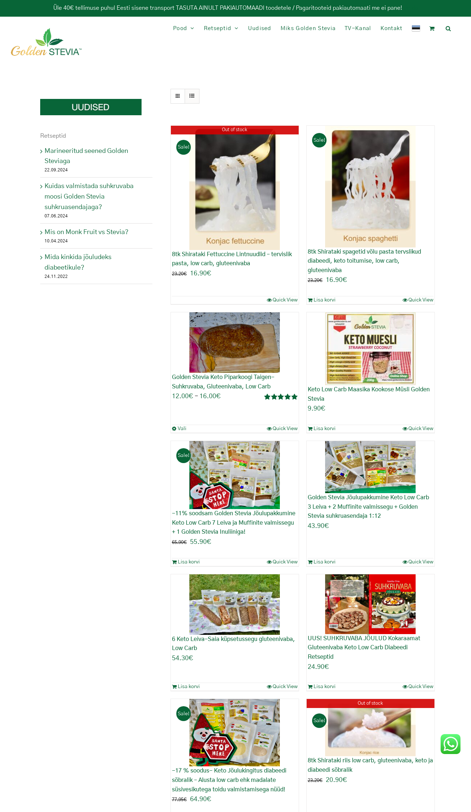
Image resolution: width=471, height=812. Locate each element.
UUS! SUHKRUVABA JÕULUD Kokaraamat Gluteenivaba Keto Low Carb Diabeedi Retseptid (364, 648)
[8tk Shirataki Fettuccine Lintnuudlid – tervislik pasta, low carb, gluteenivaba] (235, 188)
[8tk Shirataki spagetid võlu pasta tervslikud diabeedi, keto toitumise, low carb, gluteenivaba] (370, 186)
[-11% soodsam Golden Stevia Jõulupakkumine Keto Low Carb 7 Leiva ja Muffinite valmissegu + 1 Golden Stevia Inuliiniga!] (235, 475)
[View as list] (192, 96)
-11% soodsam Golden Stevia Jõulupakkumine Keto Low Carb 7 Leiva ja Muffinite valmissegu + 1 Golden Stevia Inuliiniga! (233, 523)
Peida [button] (411, 8)
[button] (448, 28)
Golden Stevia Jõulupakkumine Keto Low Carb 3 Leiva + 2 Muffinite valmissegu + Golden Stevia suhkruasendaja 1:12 (368, 507)
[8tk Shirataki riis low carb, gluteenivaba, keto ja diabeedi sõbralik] (370, 727)
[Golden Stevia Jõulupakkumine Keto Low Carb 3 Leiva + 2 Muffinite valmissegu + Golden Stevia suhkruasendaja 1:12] (370, 467)
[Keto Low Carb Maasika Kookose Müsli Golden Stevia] (370, 348)
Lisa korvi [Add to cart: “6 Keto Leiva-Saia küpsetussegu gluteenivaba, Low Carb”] (189, 686)
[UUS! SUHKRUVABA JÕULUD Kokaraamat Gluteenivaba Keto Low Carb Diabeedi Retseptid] (370, 604)
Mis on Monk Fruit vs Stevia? (87, 232)
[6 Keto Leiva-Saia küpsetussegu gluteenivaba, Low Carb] (235, 604)
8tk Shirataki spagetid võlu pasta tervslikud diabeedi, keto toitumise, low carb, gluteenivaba (364, 261)
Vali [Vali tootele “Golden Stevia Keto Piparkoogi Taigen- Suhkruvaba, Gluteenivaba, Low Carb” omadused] (182, 428)
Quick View (285, 300)
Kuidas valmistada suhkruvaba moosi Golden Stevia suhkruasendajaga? (89, 197)
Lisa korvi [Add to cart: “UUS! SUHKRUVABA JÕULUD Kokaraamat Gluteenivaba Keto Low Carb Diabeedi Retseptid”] (325, 686)
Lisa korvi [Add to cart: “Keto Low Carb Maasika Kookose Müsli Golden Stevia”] (325, 428)
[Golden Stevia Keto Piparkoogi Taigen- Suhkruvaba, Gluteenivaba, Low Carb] (235, 342)
